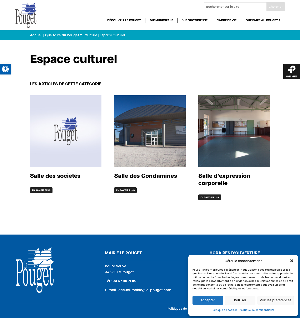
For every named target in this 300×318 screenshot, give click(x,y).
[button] (292, 261)
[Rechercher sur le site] (235, 7)
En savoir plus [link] (41, 190)
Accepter (208, 300)
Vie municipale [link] (161, 20)
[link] (5, 69)
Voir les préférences (275, 300)
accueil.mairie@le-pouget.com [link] (144, 290)
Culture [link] (91, 35)
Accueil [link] (36, 35)
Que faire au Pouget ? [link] (263, 20)
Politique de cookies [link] (225, 310)
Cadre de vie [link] (226, 20)
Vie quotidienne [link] (195, 20)
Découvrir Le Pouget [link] (124, 20)
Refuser (240, 300)
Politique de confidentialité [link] (257, 310)
